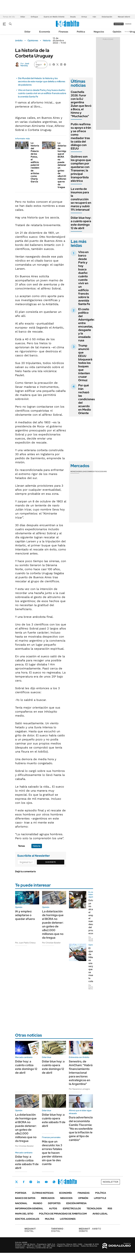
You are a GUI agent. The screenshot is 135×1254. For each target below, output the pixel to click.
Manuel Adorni (124, 17)
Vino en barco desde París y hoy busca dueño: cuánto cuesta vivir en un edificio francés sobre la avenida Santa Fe (42, 93)
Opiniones (33, 40)
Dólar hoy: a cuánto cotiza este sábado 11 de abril (27, 1162)
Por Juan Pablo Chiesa (25, 942)
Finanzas (63, 31)
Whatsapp (54, 1182)
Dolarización (107, 17)
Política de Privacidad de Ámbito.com (63, 1213)
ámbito (19, 40)
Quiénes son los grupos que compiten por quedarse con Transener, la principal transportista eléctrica (81, 169)
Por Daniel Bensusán (92, 987)
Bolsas (82, 471)
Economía (44, 31)
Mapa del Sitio (24, 1213)
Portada (20, 1192)
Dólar (22, 17)
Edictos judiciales (27, 1218)
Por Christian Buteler (51, 942)
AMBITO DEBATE (90, 1229)
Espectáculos (72, 1208)
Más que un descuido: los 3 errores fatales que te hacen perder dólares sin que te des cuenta (52, 1153)
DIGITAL (30, 1229)
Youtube (46, 1182)
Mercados (47, 1198)
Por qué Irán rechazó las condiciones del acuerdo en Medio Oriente (86, 399)
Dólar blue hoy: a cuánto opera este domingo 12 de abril (81, 223)
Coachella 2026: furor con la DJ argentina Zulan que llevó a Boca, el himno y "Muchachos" (81, 104)
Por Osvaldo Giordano (92, 939)
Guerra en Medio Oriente (54, 17)
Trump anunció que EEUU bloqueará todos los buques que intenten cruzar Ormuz (85, 363)
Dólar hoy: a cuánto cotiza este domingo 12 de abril (26, 1067)
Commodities (92, 471)
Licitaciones (67, 1218)
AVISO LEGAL (100, 1213)
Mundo (37, 1203)
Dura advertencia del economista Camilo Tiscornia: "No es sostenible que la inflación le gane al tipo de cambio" (81, 1129)
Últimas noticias (42, 1192)
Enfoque (34, 17)
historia (47, 40)
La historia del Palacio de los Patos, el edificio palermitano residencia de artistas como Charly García (37, 162)
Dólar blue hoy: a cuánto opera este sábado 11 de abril (53, 1120)
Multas (49, 1218)
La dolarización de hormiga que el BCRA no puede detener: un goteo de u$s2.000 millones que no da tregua (64, 165)
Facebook (23, 1182)
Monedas (74, 471)
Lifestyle (100, 1198)
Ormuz (84, 17)
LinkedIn (38, 1182)
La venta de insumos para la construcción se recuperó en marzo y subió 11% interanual (81, 199)
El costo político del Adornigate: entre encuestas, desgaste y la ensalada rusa (86, 324)
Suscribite (50, 862)
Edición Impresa (76, 1203)
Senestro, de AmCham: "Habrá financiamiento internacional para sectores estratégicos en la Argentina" (80, 1073)
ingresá (128, 24)
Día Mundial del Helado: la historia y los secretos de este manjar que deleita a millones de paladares (41, 81)
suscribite (119, 24)
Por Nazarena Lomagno (79, 1089)
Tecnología (94, 1208)
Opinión (117, 31)
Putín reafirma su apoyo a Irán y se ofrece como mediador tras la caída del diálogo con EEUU (81, 136)
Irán (94, 17)
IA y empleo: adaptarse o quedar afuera (25, 915)
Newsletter (128, 31)
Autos (53, 1208)
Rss (110, 1208)
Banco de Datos (25, 1198)
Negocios (99, 31)
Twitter (16, 1182)
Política (81, 31)
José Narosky (24, 64)
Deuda (73, 17)
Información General (29, 1208)
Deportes (54, 1203)
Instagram (30, 1182)
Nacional (21, 1203)
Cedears (103, 471)
